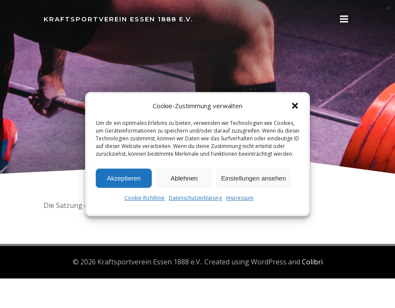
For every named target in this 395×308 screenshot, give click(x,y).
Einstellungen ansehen (253, 178)
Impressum (240, 197)
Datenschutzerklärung (195, 197)
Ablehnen (184, 178)
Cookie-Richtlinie (144, 197)
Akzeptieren (124, 178)
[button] (295, 105)
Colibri (312, 262)
